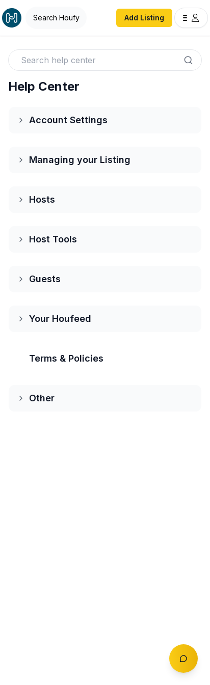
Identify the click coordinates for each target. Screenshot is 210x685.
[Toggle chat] (183, 658)
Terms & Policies (66, 358)
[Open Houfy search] (56, 18)
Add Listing (144, 17)
